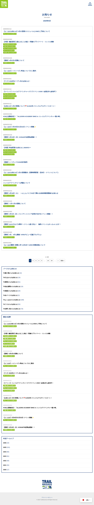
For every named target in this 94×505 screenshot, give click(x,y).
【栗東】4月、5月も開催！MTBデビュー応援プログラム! (22, 234)
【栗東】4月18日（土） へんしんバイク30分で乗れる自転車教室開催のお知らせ (30, 193)
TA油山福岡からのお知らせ (10, 44)
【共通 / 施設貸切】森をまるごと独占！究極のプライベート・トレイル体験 (28, 42)
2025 (4, 447)
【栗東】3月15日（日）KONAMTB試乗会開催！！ (20, 137)
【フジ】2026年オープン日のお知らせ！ (16, 81)
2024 (4, 452)
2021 (4, 465)
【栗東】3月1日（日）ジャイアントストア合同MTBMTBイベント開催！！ (28, 214)
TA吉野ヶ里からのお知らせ (10, 52)
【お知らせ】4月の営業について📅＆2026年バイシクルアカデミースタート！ (29, 106)
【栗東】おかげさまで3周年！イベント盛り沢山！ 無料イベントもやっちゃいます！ (32, 224)
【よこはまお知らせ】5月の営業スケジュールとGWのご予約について (26, 31)
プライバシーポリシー (47, 497)
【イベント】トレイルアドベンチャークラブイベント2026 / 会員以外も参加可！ (30, 91)
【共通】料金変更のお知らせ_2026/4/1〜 (17, 147)
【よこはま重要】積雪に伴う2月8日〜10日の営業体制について (24, 245)
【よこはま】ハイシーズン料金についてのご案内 (19, 71)
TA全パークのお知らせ (10, 295)
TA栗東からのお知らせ (9, 62)
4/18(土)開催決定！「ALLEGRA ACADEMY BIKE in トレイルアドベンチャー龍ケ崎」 (32, 116)
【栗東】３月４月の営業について (14, 203)
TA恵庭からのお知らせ (9, 164)
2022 (4, 460)
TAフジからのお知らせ (9, 50)
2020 (4, 469)
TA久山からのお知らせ (10, 277)
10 (48, 260)
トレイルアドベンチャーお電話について (16, 183)
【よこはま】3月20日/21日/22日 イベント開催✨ (19, 127)
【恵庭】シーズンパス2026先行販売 (15, 162)
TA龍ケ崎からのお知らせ (9, 46)
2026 (4, 443)
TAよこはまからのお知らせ (10, 33)
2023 (4, 456)
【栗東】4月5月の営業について (13, 60)
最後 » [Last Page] (62, 260)
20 (51, 260)
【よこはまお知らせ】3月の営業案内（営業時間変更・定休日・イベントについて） (31, 172)
